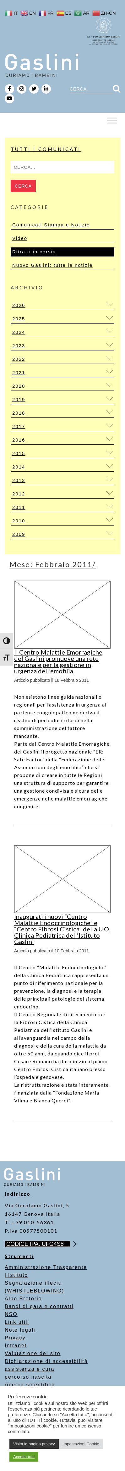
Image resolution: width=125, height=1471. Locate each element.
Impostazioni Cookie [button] (81, 1444)
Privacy (15, 1337)
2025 (18, 318)
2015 (18, 453)
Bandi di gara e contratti (39, 1306)
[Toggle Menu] (112, 120)
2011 (18, 507)
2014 (18, 466)
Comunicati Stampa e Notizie (51, 224)
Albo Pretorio (23, 1298)
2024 (18, 332)
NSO (11, 1314)
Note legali (20, 1330)
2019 (18, 399)
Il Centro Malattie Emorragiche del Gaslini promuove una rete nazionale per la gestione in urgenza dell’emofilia (58, 661)
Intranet (16, 1345)
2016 (18, 440)
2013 (18, 480)
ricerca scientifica (30, 1384)
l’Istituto (16, 1275)
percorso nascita (28, 1377)
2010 (18, 520)
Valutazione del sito (33, 1353)
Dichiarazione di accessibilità (46, 1361)
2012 (18, 493)
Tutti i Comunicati (46, 149)
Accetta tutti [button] (24, 1456)
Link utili (17, 1322)
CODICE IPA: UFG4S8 (38, 1244)
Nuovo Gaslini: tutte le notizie (52, 265)
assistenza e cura (30, 1369)
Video (19, 238)
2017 (18, 426)
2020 (18, 386)
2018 (18, 413)
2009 (18, 534)
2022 (18, 359)
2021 (18, 372)
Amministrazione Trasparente (46, 1267)
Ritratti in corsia (34, 251)
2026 (18, 305)
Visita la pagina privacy (34, 1444)
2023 (18, 345)
